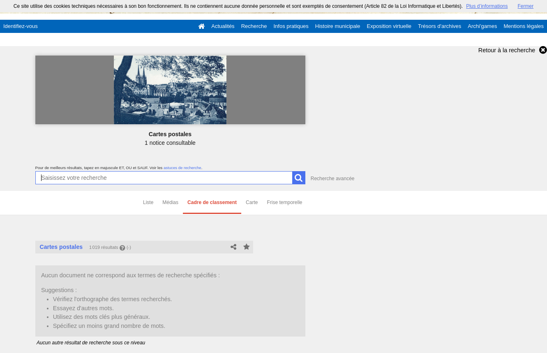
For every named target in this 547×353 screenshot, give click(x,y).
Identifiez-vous (20, 26)
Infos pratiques (291, 26)
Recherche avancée (333, 178)
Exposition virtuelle (389, 26)
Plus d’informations (487, 6)
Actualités (222, 26)
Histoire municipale (337, 26)
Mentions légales (523, 26)
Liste (148, 202)
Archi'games (482, 26)
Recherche (254, 26)
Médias (170, 202)
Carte (252, 202)
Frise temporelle (284, 202)
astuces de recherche (182, 167)
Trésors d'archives (439, 26)
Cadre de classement (212, 202)
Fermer (526, 6)
